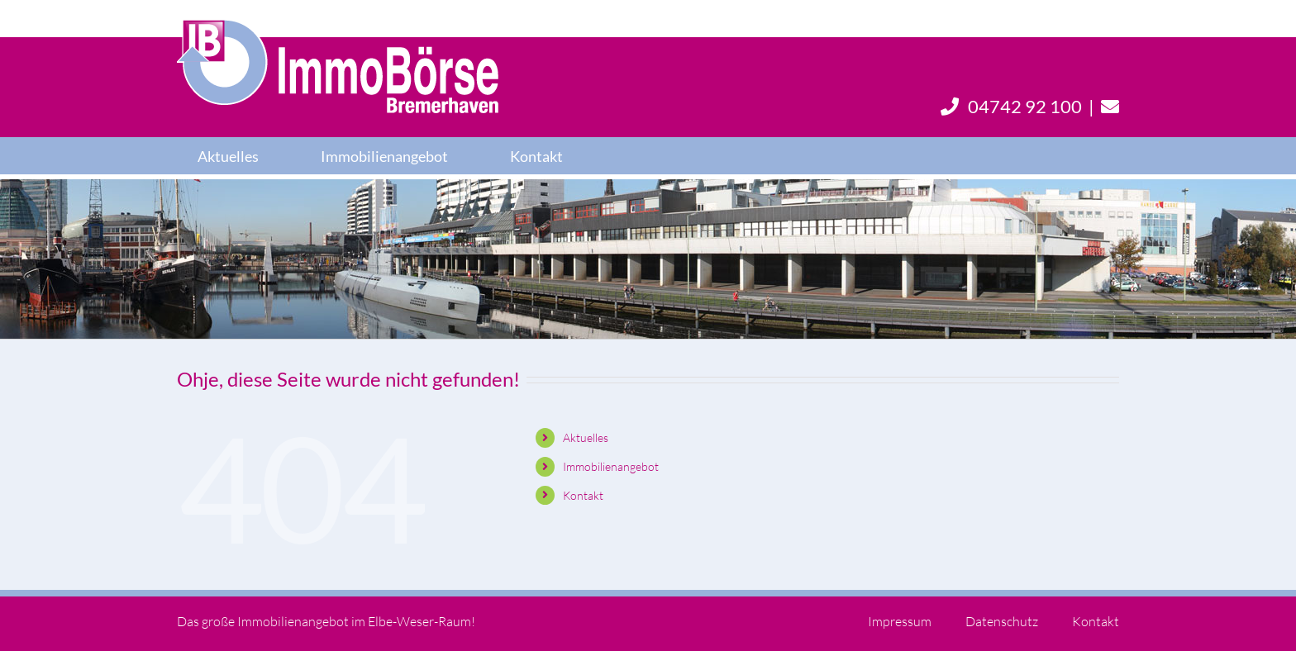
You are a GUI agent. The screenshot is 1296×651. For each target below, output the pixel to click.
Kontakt (583, 495)
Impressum (900, 621)
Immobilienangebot (611, 466)
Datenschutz (1001, 621)
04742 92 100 (1011, 106)
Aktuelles (585, 437)
